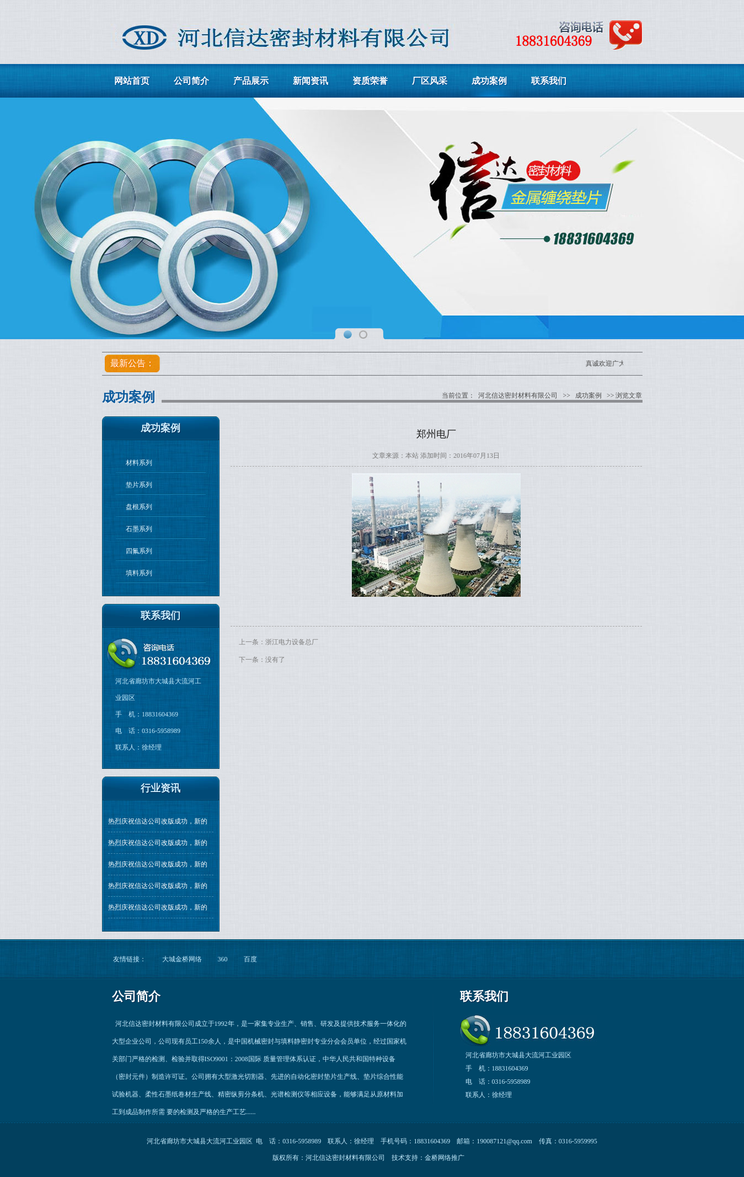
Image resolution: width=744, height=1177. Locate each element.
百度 (250, 959)
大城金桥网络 (182, 959)
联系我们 (548, 80)
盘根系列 (139, 507)
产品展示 (251, 80)
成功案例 (489, 80)
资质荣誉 (370, 80)
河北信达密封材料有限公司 (518, 395)
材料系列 (139, 463)
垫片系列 (139, 485)
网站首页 (131, 80)
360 (223, 959)
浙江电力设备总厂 (291, 642)
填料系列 (139, 573)
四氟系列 (139, 551)
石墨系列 (139, 529)
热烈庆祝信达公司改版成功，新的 (157, 821)
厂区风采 (429, 80)
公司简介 (191, 80)
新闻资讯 (310, 80)
